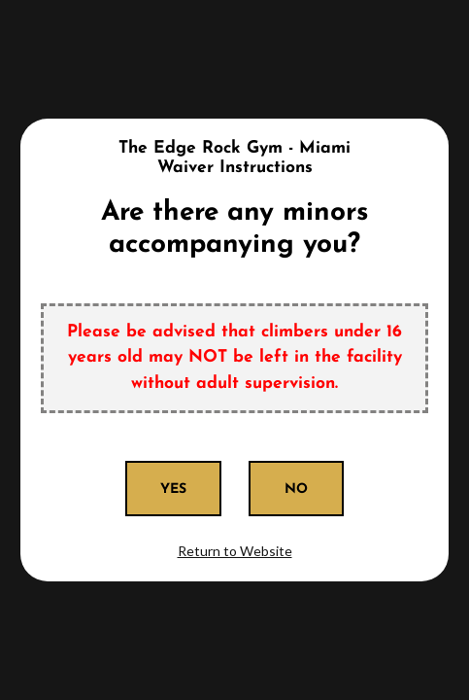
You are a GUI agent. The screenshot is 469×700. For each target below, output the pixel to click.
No (296, 489)
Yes (173, 489)
